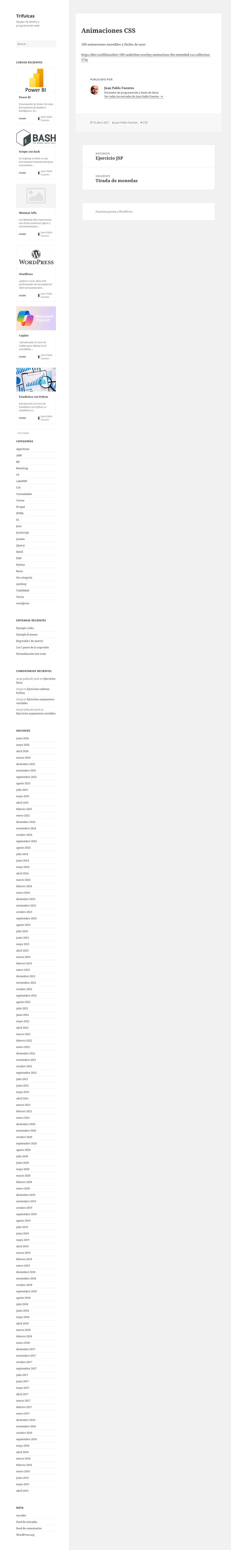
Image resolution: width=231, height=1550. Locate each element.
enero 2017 (23, 1413)
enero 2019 (23, 1265)
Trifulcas (25, 16)
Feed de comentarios (29, 1528)
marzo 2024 (23, 880)
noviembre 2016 (26, 1426)
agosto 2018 (23, 1298)
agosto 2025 (23, 783)
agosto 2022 (23, 1002)
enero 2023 (23, 970)
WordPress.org (25, 1534)
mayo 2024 (22, 867)
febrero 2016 (24, 1465)
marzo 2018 (23, 1330)
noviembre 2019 (26, 1201)
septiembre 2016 (26, 1439)
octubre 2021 (24, 1066)
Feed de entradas (26, 1522)
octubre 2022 (24, 989)
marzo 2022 (23, 1034)
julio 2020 (22, 1156)
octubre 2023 (24, 912)
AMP (19, 455)
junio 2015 (22, 1478)
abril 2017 (22, 1394)
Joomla (20, 539)
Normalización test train (31, 654)
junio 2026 (22, 738)
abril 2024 (22, 873)
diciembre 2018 (25, 1272)
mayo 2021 (22, 1092)
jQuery (20, 545)
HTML (20, 513)
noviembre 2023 (26, 905)
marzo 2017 (23, 1400)
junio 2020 (22, 1163)
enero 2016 (23, 1471)
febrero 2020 (24, 1182)
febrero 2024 (24, 886)
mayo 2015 (22, 1484)
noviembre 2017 (26, 1355)
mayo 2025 (22, 796)
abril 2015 (22, 1490)
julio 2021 (22, 1079)
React (19, 571)
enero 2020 (23, 1188)
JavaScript (22, 532)
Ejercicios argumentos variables (36, 713)
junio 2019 (22, 1233)
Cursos (20, 500)
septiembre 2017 (26, 1368)
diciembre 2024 (25, 822)
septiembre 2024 (26, 841)
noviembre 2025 (26, 770)
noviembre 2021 (26, 1060)
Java (18, 526)
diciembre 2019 (25, 1195)
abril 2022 (22, 1027)
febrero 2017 (24, 1407)
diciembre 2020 (25, 1124)
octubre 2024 (24, 835)
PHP (18, 558)
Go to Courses (23, 433)
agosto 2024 (23, 847)
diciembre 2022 (25, 976)
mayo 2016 (22, 1445)
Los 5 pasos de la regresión (32, 647)
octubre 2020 (24, 1137)
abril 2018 (22, 1323)
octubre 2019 (24, 1208)
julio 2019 (22, 1227)
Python (20, 565)
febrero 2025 (24, 809)
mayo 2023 (22, 944)
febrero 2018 (24, 1336)
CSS (18, 487)
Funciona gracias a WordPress (114, 211)
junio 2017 (22, 1381)
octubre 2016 (24, 1433)
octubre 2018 (24, 1285)
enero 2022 (23, 1047)
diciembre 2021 (25, 1053)
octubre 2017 (24, 1362)
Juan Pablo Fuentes (126, 122)
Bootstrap (22, 468)
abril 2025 (22, 802)
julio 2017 (22, 1375)
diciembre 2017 (25, 1349)
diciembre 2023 (25, 899)
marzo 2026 (23, 757)
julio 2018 (22, 1304)
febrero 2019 (24, 1259)
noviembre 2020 (26, 1130)
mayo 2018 (22, 1317)
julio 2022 (22, 1008)
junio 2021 (22, 1085)
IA (17, 519)
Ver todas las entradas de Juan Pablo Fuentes (132, 96)
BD (18, 462)
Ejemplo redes (25, 628)
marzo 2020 (23, 1175)
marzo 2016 (23, 1458)
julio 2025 (22, 790)
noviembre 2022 (26, 982)
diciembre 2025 (25, 764)
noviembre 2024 (26, 828)
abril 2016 (22, 1452)
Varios (20, 597)
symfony (21, 584)
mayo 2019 (22, 1240)
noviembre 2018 (26, 1278)
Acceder (21, 1515)
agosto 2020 (23, 1150)
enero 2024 (23, 892)
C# (17, 474)
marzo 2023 (23, 957)
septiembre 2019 (26, 1214)
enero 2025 (23, 815)
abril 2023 (22, 950)
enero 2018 (23, 1343)
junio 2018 (22, 1310)
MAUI (19, 552)
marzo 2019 (23, 1253)
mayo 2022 (22, 1021)
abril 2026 (22, 751)
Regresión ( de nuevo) (29, 641)
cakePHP (21, 481)
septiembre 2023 (26, 918)
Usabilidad (22, 590)
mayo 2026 (22, 745)
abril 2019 (22, 1246)
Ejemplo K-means (27, 634)
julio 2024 (22, 854)
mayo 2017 (22, 1388)
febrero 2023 (24, 963)
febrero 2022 (24, 1040)
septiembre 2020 (26, 1143)
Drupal (20, 507)
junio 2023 (22, 937)
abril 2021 (22, 1098)
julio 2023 (22, 931)
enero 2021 (23, 1117)
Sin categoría (24, 577)
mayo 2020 (22, 1169)
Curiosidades (24, 494)
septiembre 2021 (26, 1072)
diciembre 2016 (25, 1420)
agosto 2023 (23, 925)
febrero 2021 (24, 1111)
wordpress (22, 603)
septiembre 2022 (26, 995)
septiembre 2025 (26, 777)
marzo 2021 (23, 1105)
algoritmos (22, 449)
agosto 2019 (23, 1220)
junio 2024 (22, 860)
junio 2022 (22, 1015)
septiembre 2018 (26, 1291)
